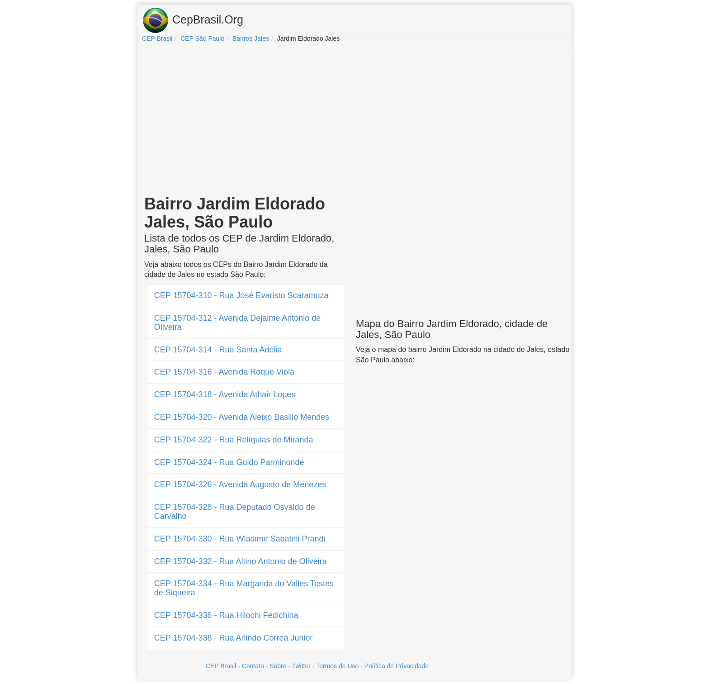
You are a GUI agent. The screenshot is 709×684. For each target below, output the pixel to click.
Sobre (277, 666)
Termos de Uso (337, 666)
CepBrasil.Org (192, 20)
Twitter (301, 666)
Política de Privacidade (396, 666)
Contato (253, 666)
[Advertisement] (354, 125)
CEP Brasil (221, 666)
